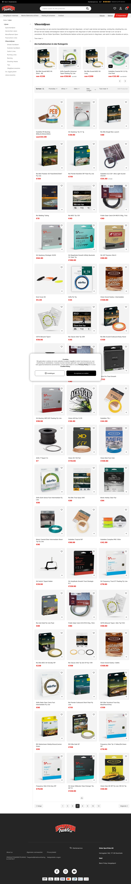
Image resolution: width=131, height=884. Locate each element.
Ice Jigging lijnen (10, 71)
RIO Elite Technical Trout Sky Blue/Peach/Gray (110, 703)
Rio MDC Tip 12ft (74, 215)
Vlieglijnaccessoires (13, 68)
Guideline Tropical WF (75, 539)
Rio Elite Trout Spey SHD (76, 497)
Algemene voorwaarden (35, 852)
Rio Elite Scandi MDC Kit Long (92, 72)
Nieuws (102, 15)
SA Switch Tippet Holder (44, 581)
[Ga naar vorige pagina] (38, 806)
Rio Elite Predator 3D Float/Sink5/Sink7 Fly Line (49, 175)
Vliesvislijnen (17, 41)
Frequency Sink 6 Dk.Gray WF (46, 786)
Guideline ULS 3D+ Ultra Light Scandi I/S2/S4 (112, 175)
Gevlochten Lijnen (11, 31)
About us (9, 852)
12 (98, 806)
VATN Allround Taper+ (43, 337)
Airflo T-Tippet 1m (42, 458)
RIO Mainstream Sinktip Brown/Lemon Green (49, 745)
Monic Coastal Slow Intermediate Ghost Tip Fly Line (49, 540)
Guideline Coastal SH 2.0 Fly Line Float (117, 72)
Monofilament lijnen (11, 34)
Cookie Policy (65, 366)
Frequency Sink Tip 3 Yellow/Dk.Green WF (113, 745)
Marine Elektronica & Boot (29, 15)
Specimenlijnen (10, 27)
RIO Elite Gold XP (74, 744)
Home (5, 20)
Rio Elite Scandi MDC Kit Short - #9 (44, 72)
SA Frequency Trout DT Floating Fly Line (113, 581)
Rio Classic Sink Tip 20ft (76, 337)
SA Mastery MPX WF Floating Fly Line (49, 418)
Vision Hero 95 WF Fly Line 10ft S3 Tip (113, 786)
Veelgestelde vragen (54, 857)
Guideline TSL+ (105, 418)
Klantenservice (93, 2)
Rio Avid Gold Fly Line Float (45, 623)
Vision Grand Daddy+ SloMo (109, 663)
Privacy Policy (83, 364)
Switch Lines (11, 51)
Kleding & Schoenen (48, 15)
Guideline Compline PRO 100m (110, 539)
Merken (110, 15)
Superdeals (121, 15)
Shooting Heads (12, 61)
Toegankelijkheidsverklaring (36, 857)
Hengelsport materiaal (10, 15)
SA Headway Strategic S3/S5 (46, 255)
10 (93, 806)
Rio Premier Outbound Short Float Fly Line (80, 703)
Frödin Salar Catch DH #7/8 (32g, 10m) (81, 623)
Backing (10, 58)
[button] (114, 1)
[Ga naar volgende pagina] (124, 806)
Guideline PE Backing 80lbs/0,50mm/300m (43, 133)
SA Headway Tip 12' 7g (76, 132)
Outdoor (61, 15)
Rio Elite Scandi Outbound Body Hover (113, 337)
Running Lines (11, 55)
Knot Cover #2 (41, 297)
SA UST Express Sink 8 (108, 255)
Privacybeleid (51, 852)
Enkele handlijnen (13, 44)
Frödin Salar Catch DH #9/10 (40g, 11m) (113, 215)
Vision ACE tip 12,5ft (75, 418)
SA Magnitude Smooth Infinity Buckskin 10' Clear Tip (81, 256)
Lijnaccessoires (10, 75)
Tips (8, 65)
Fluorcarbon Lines (11, 38)
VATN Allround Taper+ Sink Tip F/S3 (112, 623)
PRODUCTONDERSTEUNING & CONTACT (16, 858)
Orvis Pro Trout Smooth (108, 376)
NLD (10, 2)
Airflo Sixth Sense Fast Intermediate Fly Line (49, 499)
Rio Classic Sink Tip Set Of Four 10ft (80, 663)
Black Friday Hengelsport (107, 863)
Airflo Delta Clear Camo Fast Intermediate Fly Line (45, 703)
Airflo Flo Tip (72, 297)
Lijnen (10, 20)
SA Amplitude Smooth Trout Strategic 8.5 (80, 582)
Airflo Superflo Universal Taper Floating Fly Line (68, 72)
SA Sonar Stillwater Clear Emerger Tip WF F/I (81, 787)
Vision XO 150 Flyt (74, 458)
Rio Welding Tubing (42, 215)
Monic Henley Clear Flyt (108, 497)
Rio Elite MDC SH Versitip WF (46, 663)
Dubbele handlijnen (13, 48)
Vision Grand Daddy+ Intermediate (112, 297)
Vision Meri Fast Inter (107, 458)
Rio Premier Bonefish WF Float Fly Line (81, 174)
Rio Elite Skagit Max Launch (109, 132)
